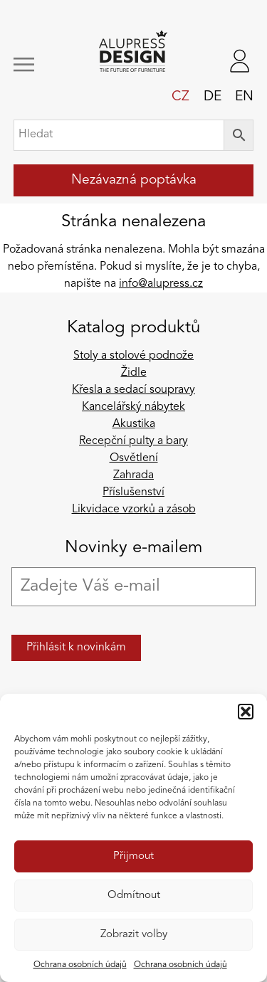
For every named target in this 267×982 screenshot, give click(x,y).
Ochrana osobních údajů (80, 965)
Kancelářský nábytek (133, 407)
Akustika (133, 424)
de (212, 97)
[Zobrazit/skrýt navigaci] (35, 64)
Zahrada (133, 475)
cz (180, 97)
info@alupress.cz (161, 284)
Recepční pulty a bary (133, 441)
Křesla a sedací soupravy (133, 390)
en (244, 97)
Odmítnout (134, 895)
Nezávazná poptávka (134, 180)
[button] (246, 711)
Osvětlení (134, 458)
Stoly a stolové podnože (133, 355)
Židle (134, 373)
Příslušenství (133, 492)
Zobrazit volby (133, 934)
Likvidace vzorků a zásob (134, 509)
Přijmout (133, 856)
